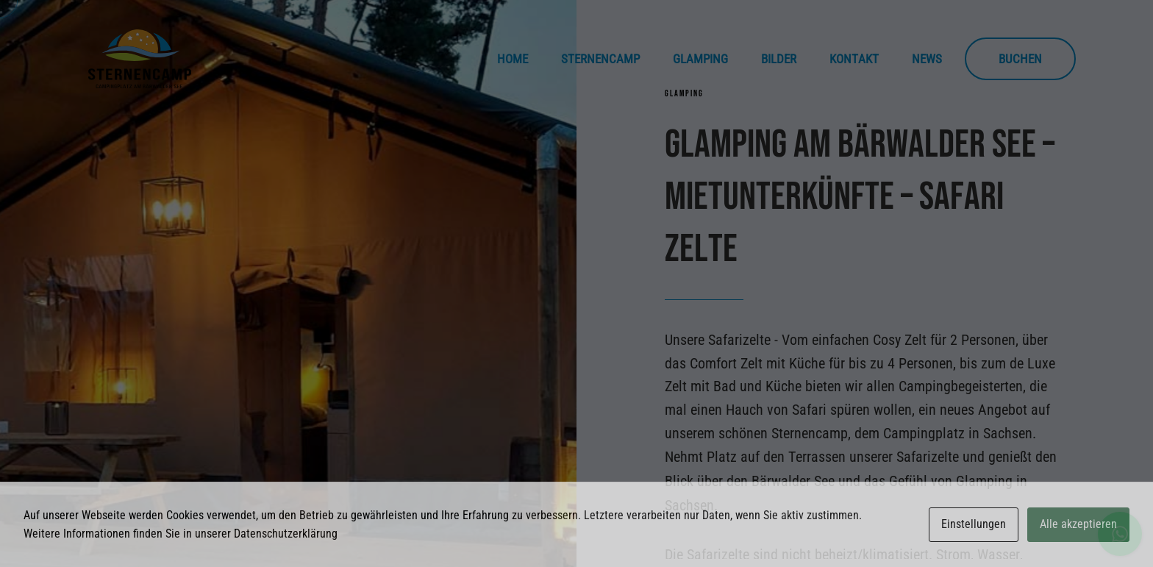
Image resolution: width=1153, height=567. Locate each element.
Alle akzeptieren (1078, 524)
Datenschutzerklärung (286, 534)
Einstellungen (973, 524)
